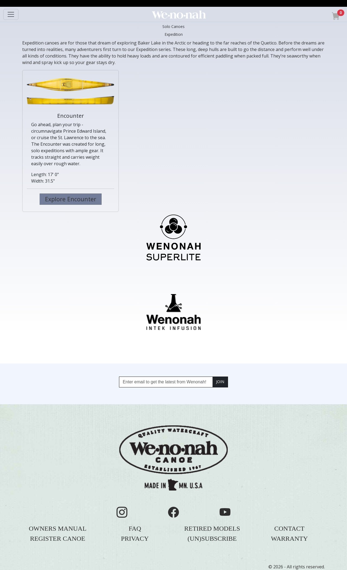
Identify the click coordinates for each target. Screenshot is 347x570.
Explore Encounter (70, 199)
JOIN (220, 381)
